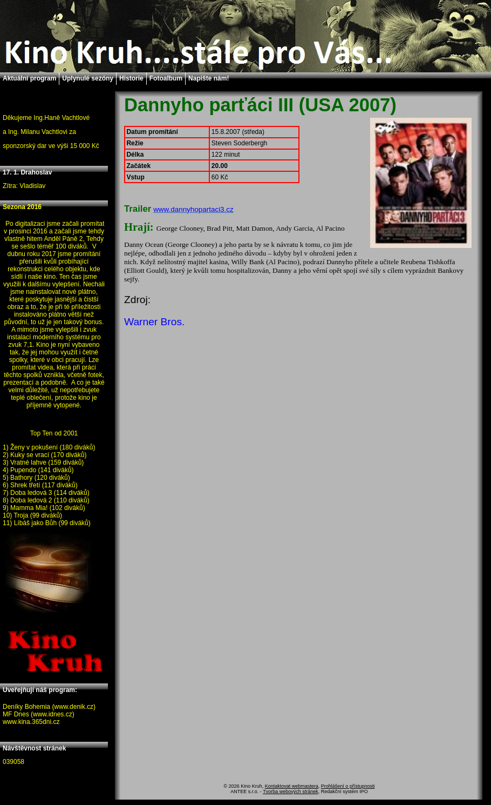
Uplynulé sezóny (87, 78)
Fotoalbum (165, 78)
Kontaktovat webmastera (291, 786)
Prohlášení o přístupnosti (348, 786)
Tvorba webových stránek (290, 791)
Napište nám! (208, 78)
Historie (131, 78)
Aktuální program (29, 78)
